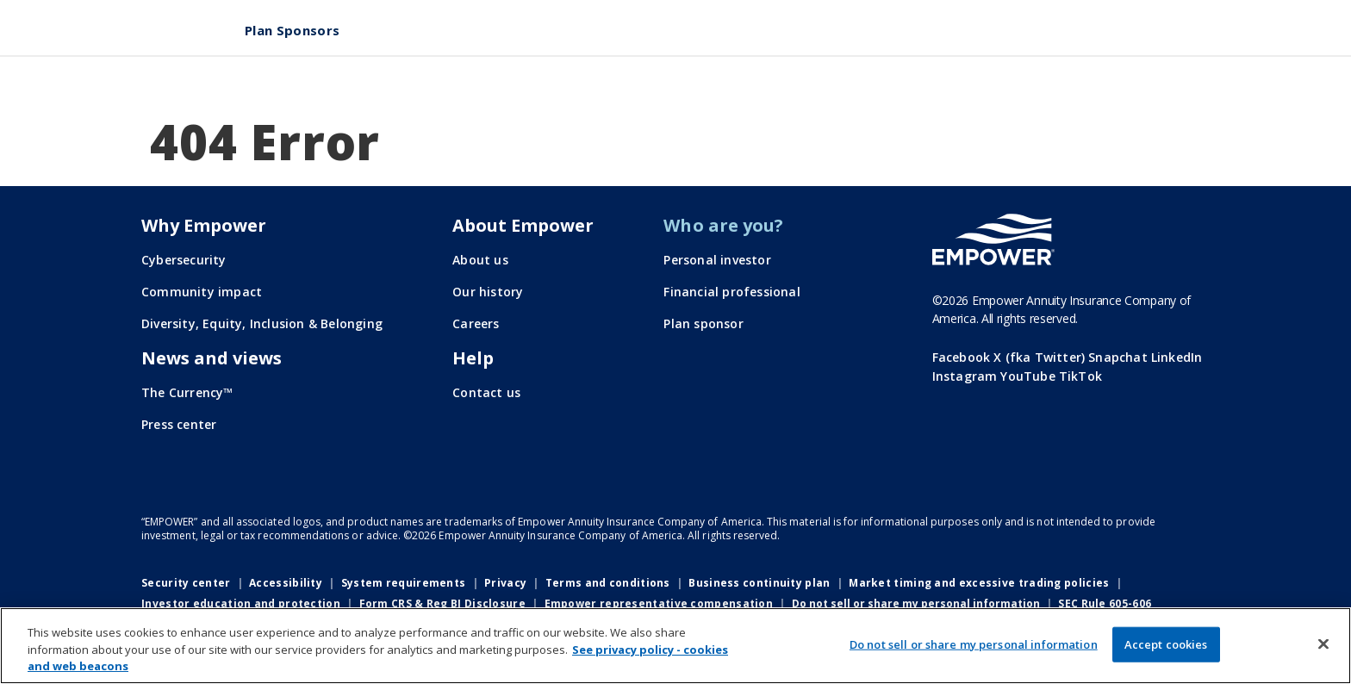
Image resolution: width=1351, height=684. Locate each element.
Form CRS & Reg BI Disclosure (442, 603)
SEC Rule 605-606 (1104, 603)
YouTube (1027, 376)
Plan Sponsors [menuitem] (292, 30)
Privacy (505, 582)
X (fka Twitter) (1039, 357)
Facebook (961, 357)
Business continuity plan (759, 582)
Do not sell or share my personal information (916, 604)
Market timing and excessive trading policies (979, 582)
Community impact (201, 291)
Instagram (965, 376)
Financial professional (731, 291)
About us (480, 260)
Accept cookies (1166, 643)
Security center (186, 582)
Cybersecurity (184, 260)
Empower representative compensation (659, 603)
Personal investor (716, 260)
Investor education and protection (240, 603)
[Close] (1323, 643)
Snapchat (1118, 357)
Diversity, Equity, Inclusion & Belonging (262, 323)
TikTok (1080, 376)
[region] (675, 645)
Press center (178, 424)
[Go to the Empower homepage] (993, 239)
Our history (487, 291)
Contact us (486, 392)
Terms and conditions (607, 582)
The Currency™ (187, 392)
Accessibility (285, 582)
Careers (475, 323)
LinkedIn (1177, 357)
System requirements (403, 582)
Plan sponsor (703, 323)
